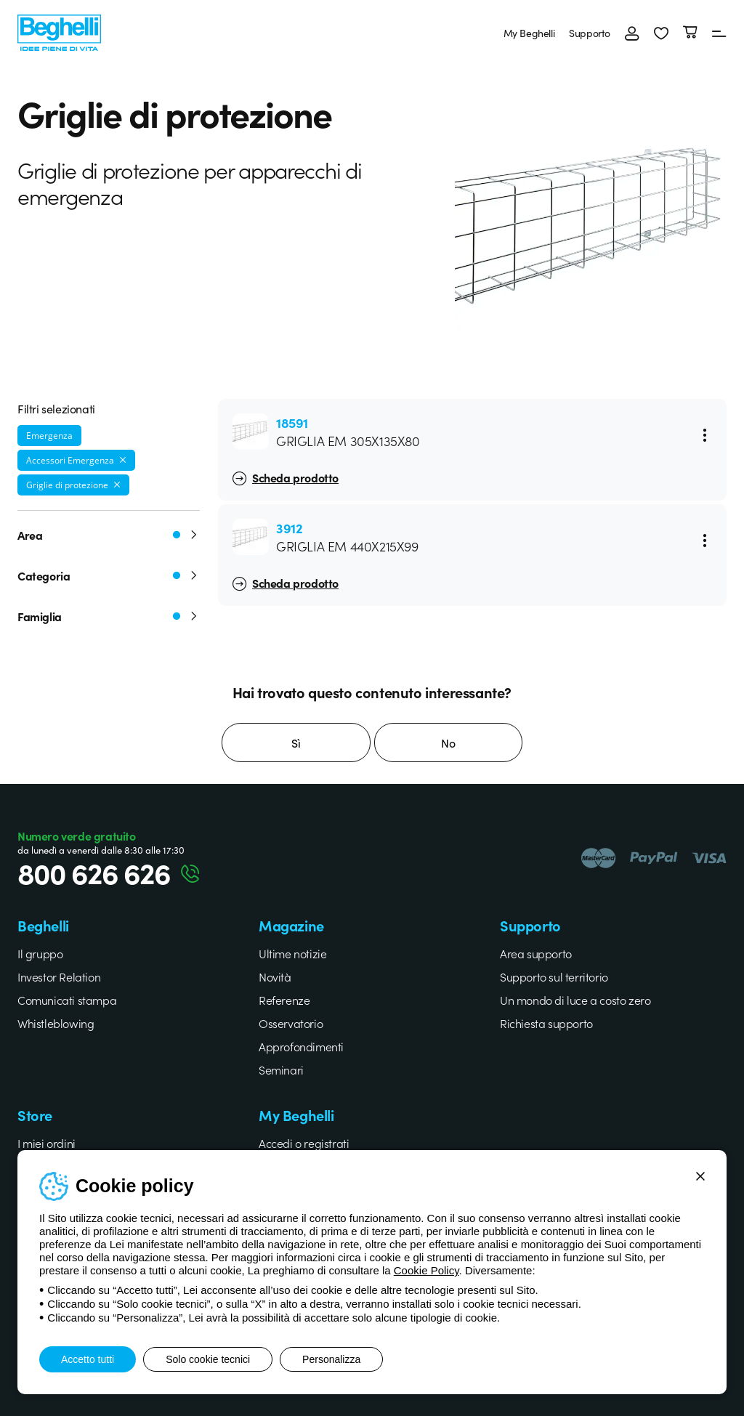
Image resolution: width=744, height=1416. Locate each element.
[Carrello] (690, 33)
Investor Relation (58, 976)
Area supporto (536, 953)
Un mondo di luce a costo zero (575, 1000)
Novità (275, 976)
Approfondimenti (301, 1046)
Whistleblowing (55, 1023)
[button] (661, 33)
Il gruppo (39, 953)
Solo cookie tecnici (208, 1359)
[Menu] (719, 33)
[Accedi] (632, 33)
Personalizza (331, 1359)
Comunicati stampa (66, 1000)
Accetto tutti (87, 1359)
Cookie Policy (426, 1270)
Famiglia (108, 616)
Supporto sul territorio (554, 976)
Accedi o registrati (304, 1143)
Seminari (281, 1069)
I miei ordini (46, 1143)
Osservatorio (291, 1023)
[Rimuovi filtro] (122, 460)
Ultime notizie (292, 953)
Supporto (589, 32)
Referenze (284, 1000)
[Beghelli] (59, 31)
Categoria (108, 575)
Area (108, 535)
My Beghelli (529, 32)
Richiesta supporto (546, 1023)
